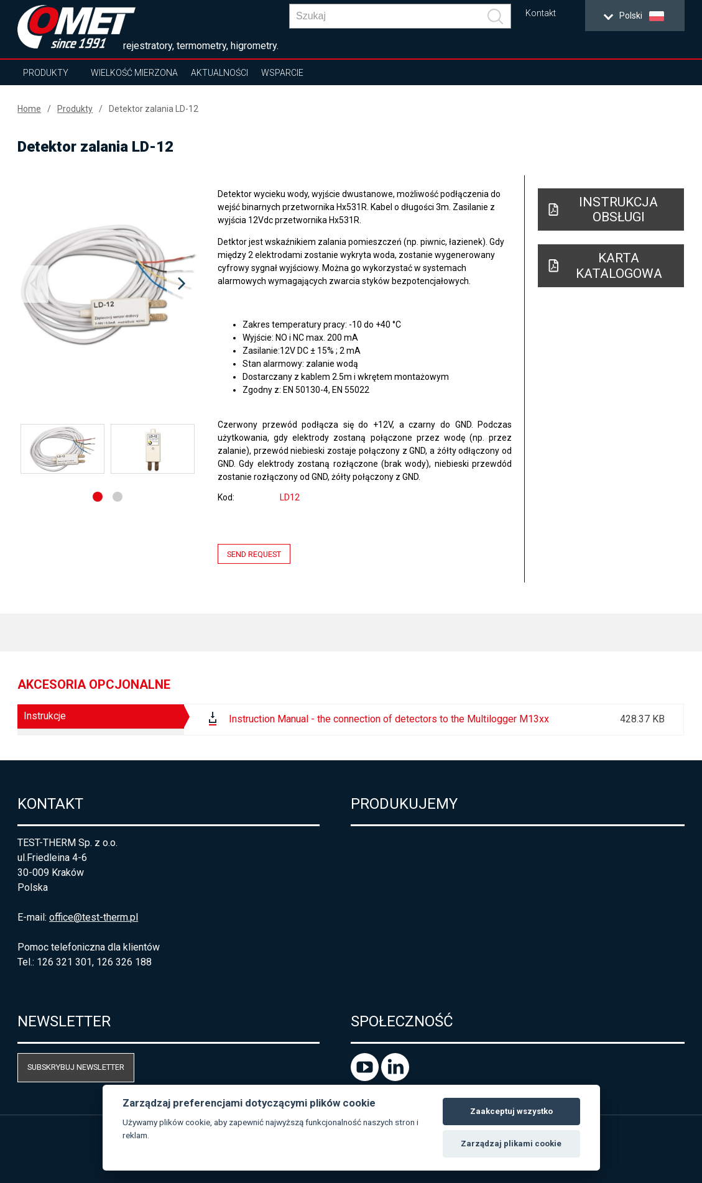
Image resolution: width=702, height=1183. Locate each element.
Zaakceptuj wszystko (511, 1111)
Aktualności (219, 73)
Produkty (45, 73)
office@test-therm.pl (93, 917)
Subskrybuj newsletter (75, 1067)
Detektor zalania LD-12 (153, 109)
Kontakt (540, 13)
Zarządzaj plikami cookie (511, 1143)
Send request (254, 553)
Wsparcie (282, 73)
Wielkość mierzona (134, 73)
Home (29, 109)
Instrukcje (45, 716)
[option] (107, 284)
